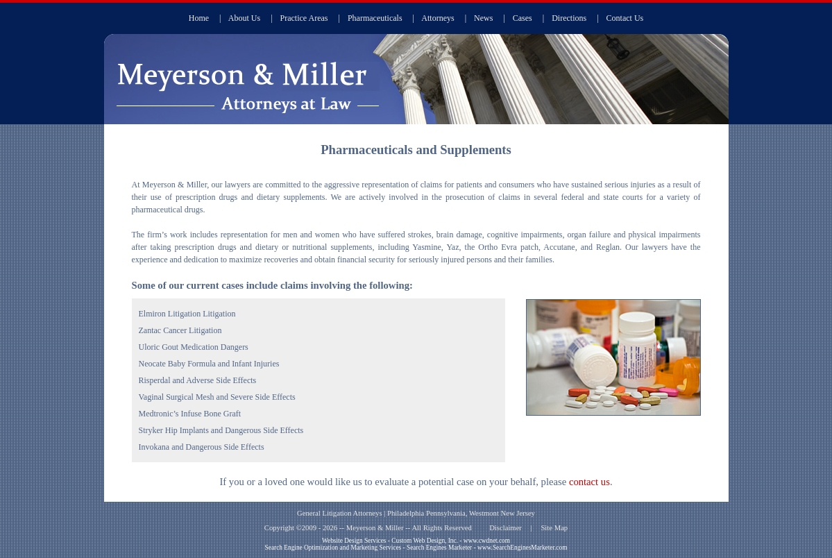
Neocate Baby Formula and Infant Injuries (209, 364)
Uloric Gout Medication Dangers (193, 347)
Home (199, 18)
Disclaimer (505, 528)
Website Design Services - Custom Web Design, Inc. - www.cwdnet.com (416, 540)
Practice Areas (304, 18)
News (483, 18)
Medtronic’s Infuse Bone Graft (190, 413)
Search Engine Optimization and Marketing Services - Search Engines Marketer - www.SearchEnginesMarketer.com (416, 547)
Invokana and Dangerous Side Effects (201, 447)
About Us (244, 18)
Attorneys (437, 18)
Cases (522, 18)
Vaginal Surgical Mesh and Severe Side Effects (217, 397)
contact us (589, 481)
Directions (569, 18)
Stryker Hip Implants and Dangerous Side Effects (221, 430)
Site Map (554, 528)
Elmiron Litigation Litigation (187, 314)
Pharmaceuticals (375, 18)
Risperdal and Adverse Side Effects (198, 380)
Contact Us (625, 18)
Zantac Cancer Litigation (180, 330)
